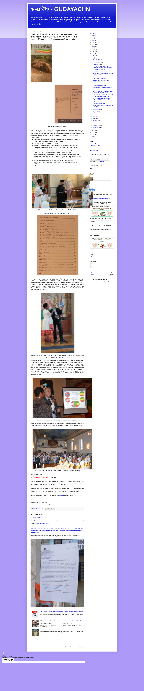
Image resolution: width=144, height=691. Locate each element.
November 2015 (97, 62)
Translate (100, 161)
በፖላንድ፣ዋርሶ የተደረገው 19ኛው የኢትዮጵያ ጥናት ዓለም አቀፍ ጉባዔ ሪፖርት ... (102, 92)
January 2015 (96, 127)
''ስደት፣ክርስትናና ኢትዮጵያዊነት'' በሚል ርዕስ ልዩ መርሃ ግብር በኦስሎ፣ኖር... (102, 88)
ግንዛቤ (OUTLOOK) (96, 145)
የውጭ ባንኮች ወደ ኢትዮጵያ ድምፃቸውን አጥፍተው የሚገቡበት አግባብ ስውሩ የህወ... (102, 67)
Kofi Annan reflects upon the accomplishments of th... (100, 102)
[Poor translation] (11, 659)
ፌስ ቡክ (62, 495)
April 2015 (95, 120)
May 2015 (95, 118)
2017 (93, 53)
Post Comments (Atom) (43, 523)
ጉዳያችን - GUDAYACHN (60, 9)
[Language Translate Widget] (99, 159)
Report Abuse (94, 150)
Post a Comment (37, 517)
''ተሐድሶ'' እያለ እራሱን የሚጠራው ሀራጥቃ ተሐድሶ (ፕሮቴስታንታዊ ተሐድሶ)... (102, 81)
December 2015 (97, 59)
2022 (93, 42)
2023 (93, 40)
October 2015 (96, 64)
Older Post (81, 520)
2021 (93, 44)
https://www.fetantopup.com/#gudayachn (100, 198)
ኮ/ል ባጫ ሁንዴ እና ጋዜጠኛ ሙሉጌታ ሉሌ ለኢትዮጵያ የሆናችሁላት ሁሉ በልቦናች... (102, 99)
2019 (93, 49)
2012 (93, 134)
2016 (93, 55)
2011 (93, 136)
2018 (93, 51)
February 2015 (96, 125)
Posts (93, 264)
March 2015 (96, 123)
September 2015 (97, 109)
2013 (93, 132)
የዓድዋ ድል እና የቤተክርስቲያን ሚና (47, 630)
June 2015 (95, 116)
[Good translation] (5, 659)
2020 (93, 47)
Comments (94, 267)
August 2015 (96, 112)
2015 (93, 58)
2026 (93, 33)
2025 (93, 35)
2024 (93, 38)
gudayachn (94, 143)
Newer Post (33, 520)
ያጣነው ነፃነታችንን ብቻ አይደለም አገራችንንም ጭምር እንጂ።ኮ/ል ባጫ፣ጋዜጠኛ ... (103, 95)
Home (57, 520)
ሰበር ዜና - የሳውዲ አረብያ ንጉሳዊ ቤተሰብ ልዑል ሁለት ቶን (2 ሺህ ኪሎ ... (103, 74)
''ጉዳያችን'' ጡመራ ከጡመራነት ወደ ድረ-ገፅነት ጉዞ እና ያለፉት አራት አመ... (103, 77)
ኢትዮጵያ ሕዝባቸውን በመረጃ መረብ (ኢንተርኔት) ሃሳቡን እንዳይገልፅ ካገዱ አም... (103, 70)
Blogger (83, 647)
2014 (93, 130)
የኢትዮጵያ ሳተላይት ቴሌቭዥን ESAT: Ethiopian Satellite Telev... (101, 84)
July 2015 (95, 114)
